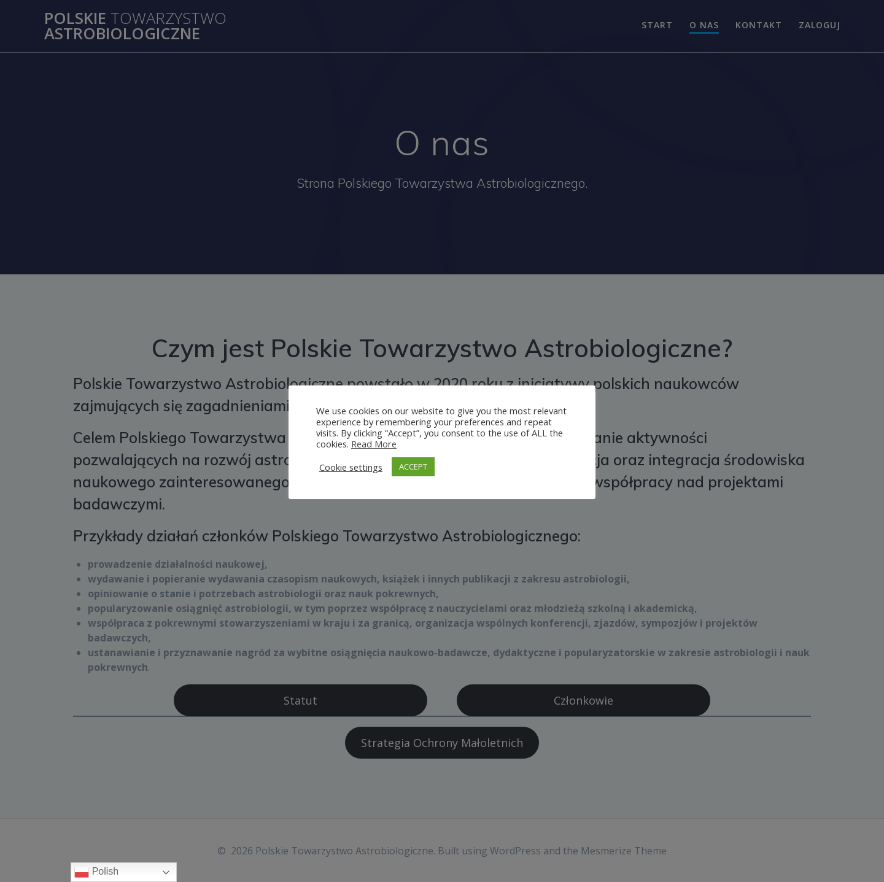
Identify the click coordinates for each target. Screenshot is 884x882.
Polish (96, 872)
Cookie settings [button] (350, 467)
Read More (374, 444)
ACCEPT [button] (413, 466)
